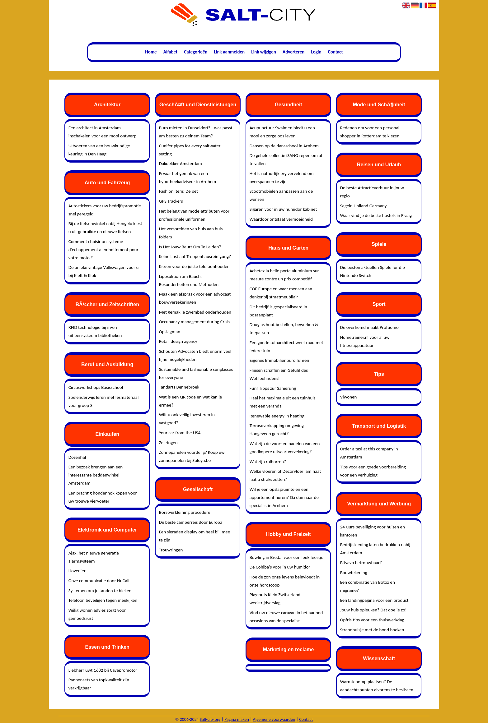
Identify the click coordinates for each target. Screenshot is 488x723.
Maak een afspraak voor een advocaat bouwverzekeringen (195, 298)
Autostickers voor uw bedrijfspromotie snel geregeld (104, 210)
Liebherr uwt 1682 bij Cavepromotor (102, 670)
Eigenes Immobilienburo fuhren (279, 360)
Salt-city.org (210, 719)
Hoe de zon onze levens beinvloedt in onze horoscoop (285, 581)
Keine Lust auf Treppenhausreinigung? (195, 256)
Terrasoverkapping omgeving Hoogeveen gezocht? (277, 429)
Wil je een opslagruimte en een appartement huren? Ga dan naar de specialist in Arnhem (284, 497)
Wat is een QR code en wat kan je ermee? (190, 401)
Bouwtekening (353, 572)
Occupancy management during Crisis (194, 322)
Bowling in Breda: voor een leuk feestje (286, 557)
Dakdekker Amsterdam (180, 163)
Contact (335, 52)
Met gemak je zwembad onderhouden (195, 312)
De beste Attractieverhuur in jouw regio (372, 192)
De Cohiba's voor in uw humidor (280, 567)
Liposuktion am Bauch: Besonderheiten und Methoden (189, 280)
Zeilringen (168, 442)
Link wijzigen (263, 52)
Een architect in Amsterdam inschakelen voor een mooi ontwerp (102, 132)
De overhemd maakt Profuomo (369, 327)
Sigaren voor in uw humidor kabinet (283, 209)
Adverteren (293, 52)
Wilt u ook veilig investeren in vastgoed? (187, 419)
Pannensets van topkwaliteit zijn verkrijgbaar (98, 684)
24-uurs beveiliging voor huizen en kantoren (372, 531)
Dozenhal (77, 457)
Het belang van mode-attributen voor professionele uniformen (194, 215)
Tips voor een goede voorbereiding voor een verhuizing (373, 471)
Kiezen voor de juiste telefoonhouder (194, 266)
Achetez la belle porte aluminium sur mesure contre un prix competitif (284, 275)
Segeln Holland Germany (363, 206)
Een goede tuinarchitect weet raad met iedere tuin (286, 346)
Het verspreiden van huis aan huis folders (191, 233)
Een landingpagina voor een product (374, 600)
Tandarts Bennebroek (179, 387)
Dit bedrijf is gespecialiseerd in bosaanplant (278, 311)
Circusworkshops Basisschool (95, 387)
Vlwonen (348, 397)
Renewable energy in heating (277, 416)
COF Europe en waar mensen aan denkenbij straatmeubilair (281, 293)
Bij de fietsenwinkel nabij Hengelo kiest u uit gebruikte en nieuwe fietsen (105, 227)
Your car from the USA (180, 432)
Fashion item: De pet (178, 191)
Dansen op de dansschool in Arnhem (284, 146)
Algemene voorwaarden (274, 719)
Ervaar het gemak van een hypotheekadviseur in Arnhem (187, 177)
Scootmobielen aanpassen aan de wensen (281, 195)
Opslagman (169, 331)
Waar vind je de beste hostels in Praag (376, 215)
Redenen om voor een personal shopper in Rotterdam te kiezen (369, 132)
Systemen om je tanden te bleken (100, 590)
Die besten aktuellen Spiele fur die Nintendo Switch (372, 271)
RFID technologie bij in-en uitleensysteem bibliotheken (95, 331)
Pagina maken (236, 719)
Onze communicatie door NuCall (98, 580)
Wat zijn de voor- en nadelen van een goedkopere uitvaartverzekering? (285, 447)
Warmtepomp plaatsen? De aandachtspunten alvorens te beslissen (376, 686)
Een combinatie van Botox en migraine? (367, 586)
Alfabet (170, 52)
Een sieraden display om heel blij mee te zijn (194, 536)
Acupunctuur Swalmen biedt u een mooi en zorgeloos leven (282, 132)
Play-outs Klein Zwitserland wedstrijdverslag (275, 599)
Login (316, 52)
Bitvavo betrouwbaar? (361, 562)
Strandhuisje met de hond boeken (372, 630)
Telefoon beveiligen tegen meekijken (102, 600)
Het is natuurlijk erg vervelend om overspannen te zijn (282, 177)
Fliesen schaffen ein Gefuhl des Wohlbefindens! (279, 374)
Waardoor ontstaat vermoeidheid (281, 219)
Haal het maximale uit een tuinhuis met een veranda (283, 402)
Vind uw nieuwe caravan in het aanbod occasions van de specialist (286, 617)
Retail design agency (178, 341)
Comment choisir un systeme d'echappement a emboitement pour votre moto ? (103, 249)
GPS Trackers (171, 201)
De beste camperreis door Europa (191, 522)
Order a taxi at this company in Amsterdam (369, 453)
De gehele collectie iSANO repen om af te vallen (286, 159)
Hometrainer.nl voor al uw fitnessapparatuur (364, 341)
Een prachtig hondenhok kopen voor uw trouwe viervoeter (102, 497)
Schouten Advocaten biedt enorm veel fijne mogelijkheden (195, 355)
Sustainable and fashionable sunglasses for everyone (196, 373)
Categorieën (195, 52)
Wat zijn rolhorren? (268, 461)
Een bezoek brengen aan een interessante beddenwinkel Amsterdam (95, 475)
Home (151, 52)
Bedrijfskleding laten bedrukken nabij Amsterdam (375, 548)
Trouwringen (171, 550)
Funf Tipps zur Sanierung (273, 388)
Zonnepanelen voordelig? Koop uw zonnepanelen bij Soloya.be (192, 456)
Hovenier (77, 570)
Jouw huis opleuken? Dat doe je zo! (373, 610)
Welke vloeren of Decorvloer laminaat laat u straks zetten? (285, 475)
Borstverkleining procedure (184, 512)
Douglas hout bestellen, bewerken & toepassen (284, 328)
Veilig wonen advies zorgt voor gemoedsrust (97, 614)
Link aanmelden (229, 52)
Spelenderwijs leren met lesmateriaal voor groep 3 (103, 401)
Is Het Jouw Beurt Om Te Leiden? (190, 247)
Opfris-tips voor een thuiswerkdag (372, 620)
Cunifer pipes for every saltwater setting (190, 150)
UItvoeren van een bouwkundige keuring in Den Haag (99, 150)
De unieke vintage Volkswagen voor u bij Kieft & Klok (103, 271)
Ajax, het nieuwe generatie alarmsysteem (93, 557)
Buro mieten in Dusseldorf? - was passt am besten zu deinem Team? (195, 132)
